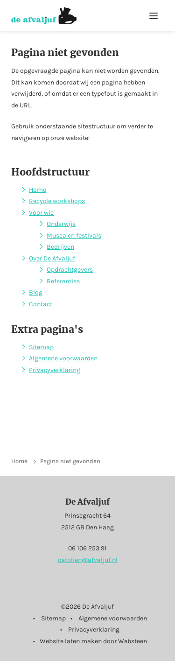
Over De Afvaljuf (52, 258)
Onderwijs (61, 224)
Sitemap (41, 347)
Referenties (63, 281)
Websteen (132, 641)
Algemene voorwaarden (63, 358)
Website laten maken (71, 641)
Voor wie (41, 213)
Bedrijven (60, 247)
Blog (35, 292)
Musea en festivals (74, 235)
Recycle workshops (57, 201)
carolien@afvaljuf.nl (88, 560)
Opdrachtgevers (70, 270)
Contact (40, 304)
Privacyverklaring (54, 370)
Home (37, 190)
